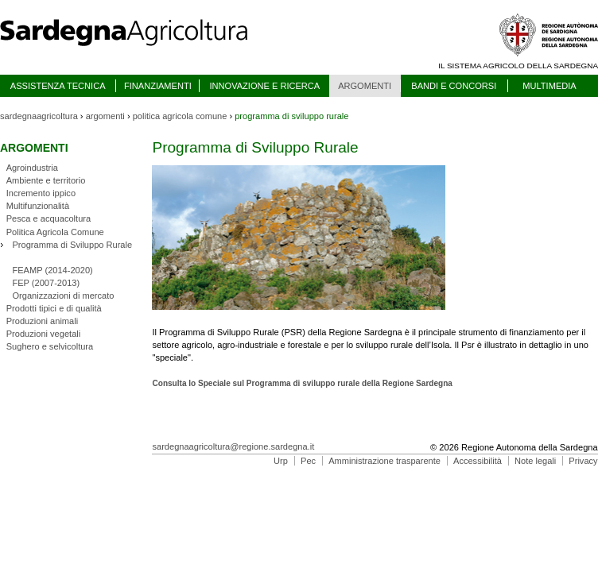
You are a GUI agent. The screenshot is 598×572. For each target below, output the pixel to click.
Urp (281, 461)
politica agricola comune (180, 116)
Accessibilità (477, 461)
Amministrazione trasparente (384, 461)
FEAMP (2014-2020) (52, 270)
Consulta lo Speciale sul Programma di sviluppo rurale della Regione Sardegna (302, 383)
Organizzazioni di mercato (63, 295)
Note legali (535, 461)
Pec (308, 461)
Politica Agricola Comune (55, 232)
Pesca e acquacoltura (48, 218)
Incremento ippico (41, 193)
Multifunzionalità (37, 206)
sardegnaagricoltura (39, 116)
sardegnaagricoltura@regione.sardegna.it (233, 446)
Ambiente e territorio (46, 180)
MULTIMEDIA (549, 86)
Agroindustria (32, 167)
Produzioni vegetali (43, 333)
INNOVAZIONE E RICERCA (264, 86)
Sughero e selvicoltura (49, 346)
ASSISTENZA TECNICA (58, 86)
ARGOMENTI (364, 86)
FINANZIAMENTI (158, 86)
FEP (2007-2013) (46, 283)
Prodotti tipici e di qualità (54, 308)
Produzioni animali (42, 321)
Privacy (583, 461)
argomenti (105, 116)
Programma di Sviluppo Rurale (72, 244)
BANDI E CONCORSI (453, 86)
